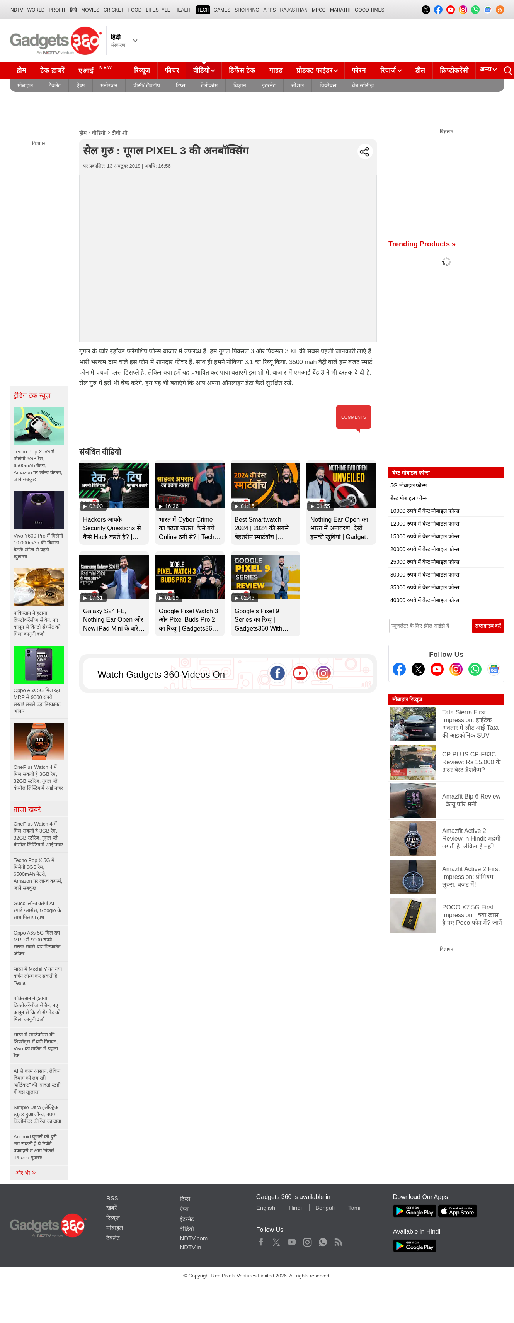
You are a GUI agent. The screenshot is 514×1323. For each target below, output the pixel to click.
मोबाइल (25, 85)
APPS (270, 10)
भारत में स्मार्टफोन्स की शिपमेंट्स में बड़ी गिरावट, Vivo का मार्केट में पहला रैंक (36, 1045)
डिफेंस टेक (242, 70)
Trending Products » (422, 244)
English (265, 1207)
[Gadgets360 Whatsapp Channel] (475, 669)
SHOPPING (247, 10)
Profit (57, 10)
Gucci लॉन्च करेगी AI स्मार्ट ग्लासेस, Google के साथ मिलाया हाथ (37, 910)
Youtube (292, 1240)
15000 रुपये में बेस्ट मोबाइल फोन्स (424, 536)
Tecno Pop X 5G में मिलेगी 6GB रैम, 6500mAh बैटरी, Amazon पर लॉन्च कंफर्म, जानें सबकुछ (38, 874)
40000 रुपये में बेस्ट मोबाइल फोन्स (424, 600)
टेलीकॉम (209, 85)
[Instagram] (456, 669)
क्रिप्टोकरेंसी (454, 70)
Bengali (325, 1207)
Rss (338, 1240)
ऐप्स (81, 85)
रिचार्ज (388, 70)
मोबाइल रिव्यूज (407, 699)
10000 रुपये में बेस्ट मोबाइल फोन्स (424, 511)
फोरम (359, 70)
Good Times (369, 10)
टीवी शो (120, 133)
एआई (96, 69)
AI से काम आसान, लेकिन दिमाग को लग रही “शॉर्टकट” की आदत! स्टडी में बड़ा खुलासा (37, 1081)
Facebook (261, 1240)
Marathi (340, 10)
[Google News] (493, 669)
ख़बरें (111, 1207)
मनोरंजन (108, 85)
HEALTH (183, 10)
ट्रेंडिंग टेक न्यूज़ (32, 395)
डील (420, 70)
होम (21, 70)
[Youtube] (437, 669)
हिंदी (73, 10)
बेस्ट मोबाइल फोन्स (408, 498)
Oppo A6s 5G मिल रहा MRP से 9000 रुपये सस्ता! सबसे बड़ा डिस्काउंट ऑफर (37, 943)
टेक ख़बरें (52, 70)
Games (222, 10)
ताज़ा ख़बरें (27, 809)
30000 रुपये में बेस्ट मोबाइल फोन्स (424, 575)
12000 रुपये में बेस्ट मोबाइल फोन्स (424, 524)
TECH (203, 10)
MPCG (319, 10)
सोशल (297, 85)
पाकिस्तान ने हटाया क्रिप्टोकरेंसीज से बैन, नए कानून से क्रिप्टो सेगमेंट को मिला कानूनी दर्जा (37, 1009)
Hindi (295, 1207)
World (36, 10)
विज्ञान (239, 85)
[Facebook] (399, 669)
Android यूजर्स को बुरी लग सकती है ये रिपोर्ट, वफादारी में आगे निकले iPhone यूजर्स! (35, 1147)
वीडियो (201, 70)
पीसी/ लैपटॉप (146, 85)
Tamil (355, 1207)
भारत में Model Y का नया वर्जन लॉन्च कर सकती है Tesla (38, 976)
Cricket (114, 10)
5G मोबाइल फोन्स (408, 485)
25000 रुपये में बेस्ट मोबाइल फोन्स (424, 562)
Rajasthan (294, 10)
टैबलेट (55, 85)
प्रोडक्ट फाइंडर (314, 70)
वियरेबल (328, 85)
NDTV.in (190, 1247)
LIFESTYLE (158, 10)
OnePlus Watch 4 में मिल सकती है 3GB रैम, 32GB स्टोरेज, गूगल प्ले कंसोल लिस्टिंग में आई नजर (38, 834)
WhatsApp (323, 1240)
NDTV (16, 10)
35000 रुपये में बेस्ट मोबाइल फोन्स (424, 587)
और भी (25, 1173)
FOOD (135, 10)
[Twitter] (418, 669)
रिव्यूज (142, 70)
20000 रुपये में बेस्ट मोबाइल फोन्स (424, 549)
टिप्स (180, 85)
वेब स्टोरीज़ (363, 85)
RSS (112, 1198)
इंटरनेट (269, 85)
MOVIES (90, 10)
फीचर (172, 70)
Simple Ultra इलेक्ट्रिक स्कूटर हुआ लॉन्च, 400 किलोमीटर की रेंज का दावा (38, 1114)
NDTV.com (194, 1238)
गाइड (275, 70)
